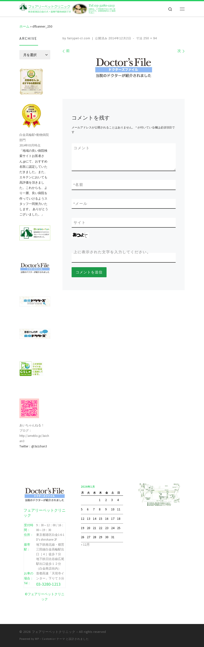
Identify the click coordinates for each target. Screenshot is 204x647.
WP (37, 638)
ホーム (24, 26)
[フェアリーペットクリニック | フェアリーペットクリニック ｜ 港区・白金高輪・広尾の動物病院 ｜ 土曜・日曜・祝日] (67, 8)
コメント (82, 148)
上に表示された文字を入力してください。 (112, 252)
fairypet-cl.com (78, 38)
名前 (79, 184)
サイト (80, 222)
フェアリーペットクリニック (53, 632)
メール (81, 203)
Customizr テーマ (53, 638)
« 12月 (85, 544)
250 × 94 (149, 38)
